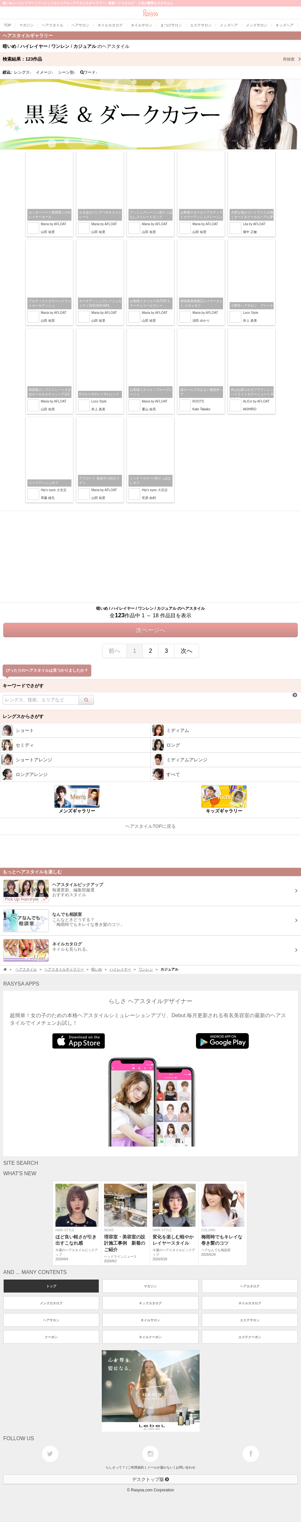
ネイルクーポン (150, 1337)
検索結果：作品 (152, 59)
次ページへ (150, 630)
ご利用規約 (136, 1467)
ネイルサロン (150, 1320)
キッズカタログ (150, 1303)
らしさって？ (115, 1467)
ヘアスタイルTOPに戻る (150, 826)
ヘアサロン (51, 1320)
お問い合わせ (185, 1467)
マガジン (150, 1286)
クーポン (51, 1337)
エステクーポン (249, 1337)
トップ (51, 1286)
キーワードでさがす (23, 685)
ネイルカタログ (249, 1303)
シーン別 (67, 72)
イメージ (44, 72)
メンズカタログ (51, 1303)
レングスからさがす (23, 716)
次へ (186, 651)
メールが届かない (160, 1467)
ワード (89, 72)
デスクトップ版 (150, 1479)
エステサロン (250, 1320)
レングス (23, 72)
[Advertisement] (150, 556)
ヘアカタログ (250, 1286)
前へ (114, 651)
